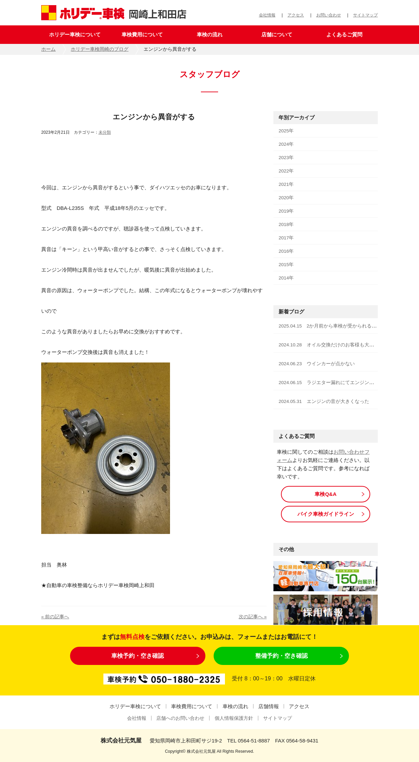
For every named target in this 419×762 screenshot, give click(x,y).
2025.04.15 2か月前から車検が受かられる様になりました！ (344, 326)
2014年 (286, 278)
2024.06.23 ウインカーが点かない (317, 363)
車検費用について (142, 34)
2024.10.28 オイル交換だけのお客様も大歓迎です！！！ (341, 344)
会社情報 (267, 15)
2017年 (286, 237)
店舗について (276, 34)
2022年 (286, 171)
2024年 (286, 144)
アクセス (295, 15)
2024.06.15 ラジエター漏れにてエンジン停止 (329, 382)
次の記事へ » (253, 616)
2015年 (286, 264)
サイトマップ (365, 15)
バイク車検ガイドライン (325, 514)
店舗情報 (268, 706)
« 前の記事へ (55, 616)
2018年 (286, 224)
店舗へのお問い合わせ (180, 718)
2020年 (286, 197)
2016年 (286, 251)
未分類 (105, 132)
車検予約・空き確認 (137, 656)
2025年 (286, 130)
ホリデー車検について (75, 34)
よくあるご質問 (344, 34)
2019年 (286, 211)
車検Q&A (325, 494)
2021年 (286, 184)
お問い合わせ (328, 15)
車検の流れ (210, 34)
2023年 (286, 157)
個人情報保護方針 (234, 718)
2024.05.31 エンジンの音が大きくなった (324, 401)
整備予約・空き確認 (281, 656)
